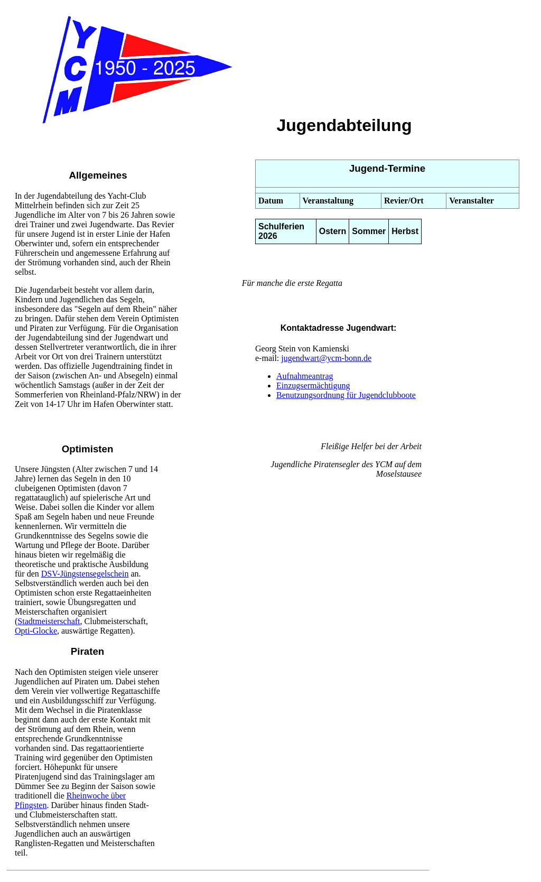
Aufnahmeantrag (304, 376)
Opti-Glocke (36, 630)
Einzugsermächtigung (313, 385)
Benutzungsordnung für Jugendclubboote (346, 395)
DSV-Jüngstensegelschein (85, 573)
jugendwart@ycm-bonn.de (326, 358)
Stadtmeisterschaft (48, 621)
